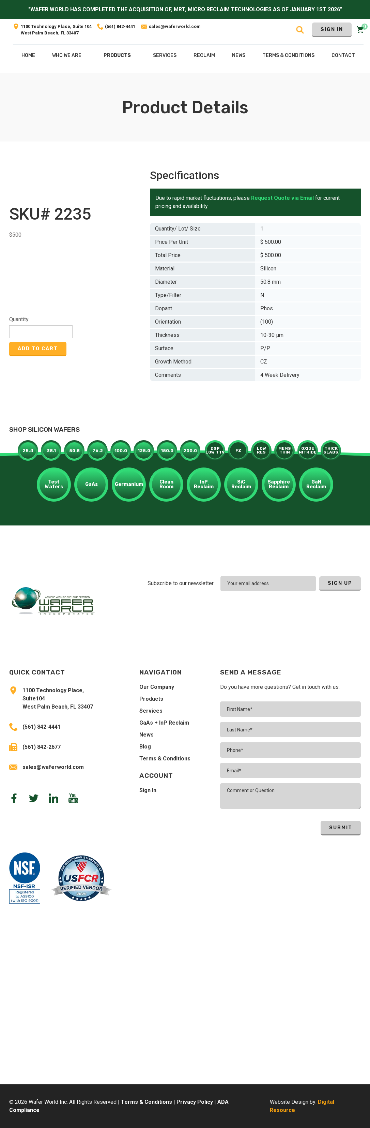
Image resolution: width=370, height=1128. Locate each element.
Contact (343, 55)
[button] (117, 57)
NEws (238, 55)
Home (28, 55)
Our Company (156, 687)
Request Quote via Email (282, 198)
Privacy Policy (194, 1102)
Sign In (332, 29)
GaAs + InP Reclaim (164, 722)
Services (151, 711)
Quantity (19, 319)
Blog (145, 746)
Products (117, 55)
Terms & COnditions (288, 55)
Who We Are (66, 55)
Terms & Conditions (164, 758)
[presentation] (316, 610)
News (146, 734)
